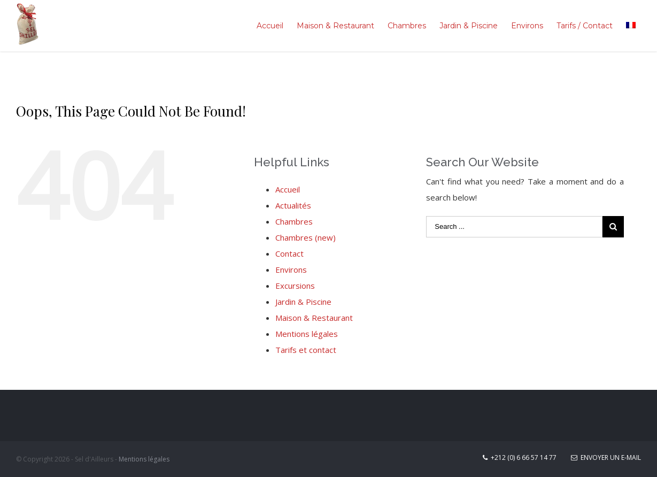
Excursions (295, 285)
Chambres (294, 221)
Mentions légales (306, 333)
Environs (291, 269)
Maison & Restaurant (314, 317)
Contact (289, 253)
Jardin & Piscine (303, 301)
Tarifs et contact (305, 349)
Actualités (293, 205)
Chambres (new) (305, 237)
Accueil (287, 189)
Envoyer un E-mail (606, 457)
